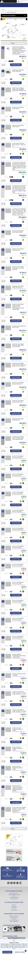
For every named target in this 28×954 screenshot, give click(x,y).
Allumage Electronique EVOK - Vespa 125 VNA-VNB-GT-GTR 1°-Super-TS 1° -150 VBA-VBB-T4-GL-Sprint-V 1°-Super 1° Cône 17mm (19, 211)
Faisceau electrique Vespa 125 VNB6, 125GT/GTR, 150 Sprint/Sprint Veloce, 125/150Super (18, 307)
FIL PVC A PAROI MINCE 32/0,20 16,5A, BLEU (18, 619)
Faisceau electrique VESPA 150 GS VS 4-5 (18, 401)
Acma (14, 908)
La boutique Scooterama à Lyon (14, 929)
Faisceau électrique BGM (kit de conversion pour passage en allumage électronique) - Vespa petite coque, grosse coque (19, 50)
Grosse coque (14, 907)
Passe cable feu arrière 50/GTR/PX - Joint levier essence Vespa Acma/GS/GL (19, 809)
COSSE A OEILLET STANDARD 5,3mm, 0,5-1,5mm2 (17, 748)
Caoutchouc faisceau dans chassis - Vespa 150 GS (19, 145)
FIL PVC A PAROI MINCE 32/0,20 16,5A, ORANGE (18, 529)
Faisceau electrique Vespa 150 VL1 (18, 126)
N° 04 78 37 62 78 (19, 876)
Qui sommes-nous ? (14, 893)
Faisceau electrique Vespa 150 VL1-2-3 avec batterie (18, 268)
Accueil (2, 9)
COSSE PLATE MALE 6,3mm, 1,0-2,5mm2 (19, 674)
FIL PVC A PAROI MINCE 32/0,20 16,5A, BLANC (18, 637)
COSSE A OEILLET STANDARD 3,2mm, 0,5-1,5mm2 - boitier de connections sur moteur (17, 788)
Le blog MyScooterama (14, 897)
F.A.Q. (14, 896)
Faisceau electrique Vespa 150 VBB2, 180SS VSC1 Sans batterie (18, 438)
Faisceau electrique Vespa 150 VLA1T (18, 249)
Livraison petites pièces (14, 920)
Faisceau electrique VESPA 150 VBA (18, 419)
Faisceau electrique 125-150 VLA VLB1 (19, 327)
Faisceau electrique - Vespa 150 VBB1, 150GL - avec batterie (18, 345)
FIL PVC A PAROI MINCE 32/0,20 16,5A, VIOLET (18, 457)
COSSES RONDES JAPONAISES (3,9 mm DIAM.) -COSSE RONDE (19, 656)
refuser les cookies (20, 952)
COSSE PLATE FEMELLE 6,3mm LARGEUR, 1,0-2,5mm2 (19, 692)
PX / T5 (14, 904)
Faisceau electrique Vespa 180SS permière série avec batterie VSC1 (19, 89)
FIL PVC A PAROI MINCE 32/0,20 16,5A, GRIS (18, 583)
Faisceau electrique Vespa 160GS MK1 (18, 70)
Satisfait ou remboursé (13, 916)
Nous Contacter (14, 898)
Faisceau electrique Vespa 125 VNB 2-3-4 (18, 383)
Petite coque (14, 906)
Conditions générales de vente (14, 894)
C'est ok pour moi (7, 952)
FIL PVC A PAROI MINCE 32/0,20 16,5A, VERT (18, 475)
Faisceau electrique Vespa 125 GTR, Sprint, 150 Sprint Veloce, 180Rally (19, 365)
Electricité (3, 12)
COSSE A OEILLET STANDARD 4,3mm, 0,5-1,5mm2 (17, 768)
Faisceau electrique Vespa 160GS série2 (18, 231)
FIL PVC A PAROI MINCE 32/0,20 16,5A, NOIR (18, 547)
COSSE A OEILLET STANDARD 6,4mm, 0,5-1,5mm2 (17, 729)
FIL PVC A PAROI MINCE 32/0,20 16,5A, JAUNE (18, 565)
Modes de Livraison (14, 917)
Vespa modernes (14, 910)
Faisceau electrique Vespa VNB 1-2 (18, 108)
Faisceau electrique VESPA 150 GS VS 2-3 (18, 287)
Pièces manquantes (14, 921)
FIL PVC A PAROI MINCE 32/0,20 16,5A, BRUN (18, 601)
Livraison (14, 918)
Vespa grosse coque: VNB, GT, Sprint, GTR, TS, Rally (12, 10)
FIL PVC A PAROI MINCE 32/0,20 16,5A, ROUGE (18, 493)
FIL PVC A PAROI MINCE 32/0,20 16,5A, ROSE (18, 511)
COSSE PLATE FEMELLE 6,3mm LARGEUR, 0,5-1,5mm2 (19, 710)
